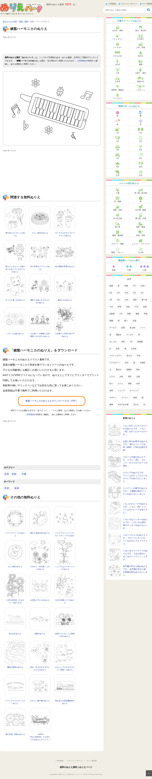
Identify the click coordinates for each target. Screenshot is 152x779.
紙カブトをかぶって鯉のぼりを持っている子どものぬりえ (15, 269)
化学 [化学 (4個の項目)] (138, 384)
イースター (117, 47)
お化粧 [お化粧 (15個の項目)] (133, 349)
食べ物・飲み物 (140, 193)
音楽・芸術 (10, 474)
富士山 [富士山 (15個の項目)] (129, 356)
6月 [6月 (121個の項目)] (142, 293)
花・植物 (117, 201)
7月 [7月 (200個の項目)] (134, 286)
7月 (117, 158)
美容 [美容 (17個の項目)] (123, 342)
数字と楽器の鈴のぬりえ (40, 533)
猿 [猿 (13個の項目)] (134, 363)
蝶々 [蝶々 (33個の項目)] (126, 321)
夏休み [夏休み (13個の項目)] (118, 370)
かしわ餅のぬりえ (15, 566)
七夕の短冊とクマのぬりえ (65, 601)
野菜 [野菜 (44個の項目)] (145, 314)
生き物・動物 (140, 210)
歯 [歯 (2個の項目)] (142, 397)
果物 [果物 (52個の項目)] (129, 314)
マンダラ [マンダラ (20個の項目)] (129, 335)
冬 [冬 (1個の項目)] (144, 404)
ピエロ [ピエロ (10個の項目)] (112, 377)
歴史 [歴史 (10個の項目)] (138, 370)
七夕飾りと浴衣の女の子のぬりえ (65, 335)
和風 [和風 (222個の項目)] (126, 286)
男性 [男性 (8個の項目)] (130, 377)
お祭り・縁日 (140, 73)
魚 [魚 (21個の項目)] (110, 335)
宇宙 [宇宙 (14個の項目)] (138, 356)
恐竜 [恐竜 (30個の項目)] (123, 328)
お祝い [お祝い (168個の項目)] (143, 286)
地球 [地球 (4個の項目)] (111, 391)
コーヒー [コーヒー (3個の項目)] (124, 397)
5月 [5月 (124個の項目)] (134, 293)
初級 (113, 270)
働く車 (117, 227)
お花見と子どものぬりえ (40, 600)
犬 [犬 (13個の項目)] (110, 370)
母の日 (140, 56)
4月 (140, 141)
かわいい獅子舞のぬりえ (40, 701)
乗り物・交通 (140, 218)
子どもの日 (117, 56)
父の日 (117, 64)
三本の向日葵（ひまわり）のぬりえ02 (15, 601)
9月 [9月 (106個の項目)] (118, 300)
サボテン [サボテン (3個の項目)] (113, 397)
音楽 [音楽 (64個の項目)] (128, 307)
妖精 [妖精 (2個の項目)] (135, 397)
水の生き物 (117, 218)
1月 (117, 133)
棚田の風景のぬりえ (15, 667)
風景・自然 (117, 210)
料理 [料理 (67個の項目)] (119, 307)
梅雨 (140, 64)
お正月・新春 (117, 30)
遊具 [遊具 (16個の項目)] (118, 349)
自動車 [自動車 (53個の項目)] (112, 314)
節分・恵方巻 (140, 30)
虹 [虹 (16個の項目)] (110, 349)
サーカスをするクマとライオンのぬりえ (65, 234)
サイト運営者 (147, 4)
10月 (140, 167)
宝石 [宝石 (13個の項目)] (126, 363)
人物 (117, 193)
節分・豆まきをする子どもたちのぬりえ (40, 668)
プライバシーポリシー (129, 4)
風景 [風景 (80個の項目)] (135, 300)
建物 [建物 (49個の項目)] (137, 314)
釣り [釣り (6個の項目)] (111, 384)
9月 (117, 167)
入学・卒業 (140, 47)
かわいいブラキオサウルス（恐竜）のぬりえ (65, 668)
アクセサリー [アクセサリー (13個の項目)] (114, 363)
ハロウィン (140, 90)
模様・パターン (117, 252)
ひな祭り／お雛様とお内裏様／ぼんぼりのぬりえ (40, 335)
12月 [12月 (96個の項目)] (126, 300)
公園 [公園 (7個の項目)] (138, 377)
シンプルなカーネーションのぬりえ (65, 567)
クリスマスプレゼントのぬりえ (15, 702)
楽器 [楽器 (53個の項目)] (145, 307)
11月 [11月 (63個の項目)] (136, 307)
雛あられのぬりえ (65, 300)
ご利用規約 (112, 4)
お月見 (117, 81)
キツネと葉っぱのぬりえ (15, 300)
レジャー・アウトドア (141, 244)
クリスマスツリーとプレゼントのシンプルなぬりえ (65, 535)
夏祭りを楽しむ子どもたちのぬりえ (40, 301)
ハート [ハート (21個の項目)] (142, 328)
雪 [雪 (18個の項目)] (139, 335)
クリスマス (117, 98)
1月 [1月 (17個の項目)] (131, 342)
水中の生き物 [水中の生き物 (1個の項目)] (123, 404)
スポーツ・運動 (117, 244)
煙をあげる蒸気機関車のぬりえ (65, 702)
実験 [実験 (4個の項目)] (130, 384)
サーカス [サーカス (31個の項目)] (113, 328)
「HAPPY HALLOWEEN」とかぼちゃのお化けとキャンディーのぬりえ (40, 738)
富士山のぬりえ (15, 634)
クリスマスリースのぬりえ (15, 534)
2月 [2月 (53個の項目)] (121, 314)
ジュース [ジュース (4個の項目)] (121, 391)
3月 (117, 141)
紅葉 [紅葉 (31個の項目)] (134, 321)
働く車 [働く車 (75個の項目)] (144, 300)
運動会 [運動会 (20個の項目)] (118, 335)
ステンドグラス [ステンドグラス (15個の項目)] (115, 356)
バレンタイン (117, 39)
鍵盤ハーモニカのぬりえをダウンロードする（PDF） (52, 401)
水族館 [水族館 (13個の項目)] (142, 363)
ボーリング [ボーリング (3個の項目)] (134, 391)
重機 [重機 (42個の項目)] (111, 321)
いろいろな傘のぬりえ (15, 334)
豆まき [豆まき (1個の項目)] (136, 404)
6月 (140, 150)
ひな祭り (140, 39)
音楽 (6, 488)
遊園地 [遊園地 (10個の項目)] (129, 370)
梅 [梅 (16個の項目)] (125, 349)
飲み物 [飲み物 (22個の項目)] (132, 328)
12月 (140, 175)
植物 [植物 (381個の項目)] (111, 286)
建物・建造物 (117, 235)
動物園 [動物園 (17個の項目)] (140, 342)
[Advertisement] (52, 45)
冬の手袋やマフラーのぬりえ (40, 267)
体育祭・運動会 (117, 90)
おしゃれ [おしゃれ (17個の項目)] (113, 342)
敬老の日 (140, 81)
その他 (140, 252)
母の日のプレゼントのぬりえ (15, 234)
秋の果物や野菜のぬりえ (65, 266)
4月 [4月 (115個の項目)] (110, 300)
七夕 (117, 73)
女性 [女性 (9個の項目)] (121, 377)
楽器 (16, 488)
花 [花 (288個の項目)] (119, 286)
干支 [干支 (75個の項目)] (111, 307)
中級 (24, 474)
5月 (117, 150)
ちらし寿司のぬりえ (40, 233)
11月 (117, 175)
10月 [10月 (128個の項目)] (126, 293)
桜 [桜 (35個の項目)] (119, 321)
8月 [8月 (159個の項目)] (110, 293)
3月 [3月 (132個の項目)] (118, 293)
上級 (144, 270)
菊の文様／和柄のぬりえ (15, 734)
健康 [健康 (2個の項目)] (111, 404)
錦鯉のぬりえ (40, 634)
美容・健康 (140, 227)
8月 (140, 158)
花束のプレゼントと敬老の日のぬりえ (65, 635)
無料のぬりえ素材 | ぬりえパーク (76, 767)
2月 (140, 133)
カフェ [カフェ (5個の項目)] (120, 384)
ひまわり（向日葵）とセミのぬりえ (40, 567)
